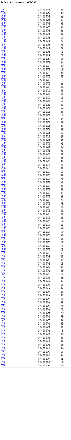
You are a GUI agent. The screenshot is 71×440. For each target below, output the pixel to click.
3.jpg (2, 310)
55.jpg (3, 356)
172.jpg (3, 147)
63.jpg (3, 372)
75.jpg (3, 393)
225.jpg (3, 246)
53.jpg (3, 353)
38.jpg (3, 325)
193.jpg (3, 186)
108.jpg (3, 28)
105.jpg (3, 23)
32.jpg (3, 315)
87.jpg (3, 415)
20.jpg (3, 199)
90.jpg (3, 422)
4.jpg (2, 328)
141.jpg (3, 90)
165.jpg (3, 134)
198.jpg (3, 194)
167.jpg (3, 137)
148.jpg (3, 102)
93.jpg (3, 427)
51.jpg (3, 350)
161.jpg (3, 127)
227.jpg (3, 249)
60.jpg (3, 367)
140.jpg (3, 89)
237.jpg (3, 268)
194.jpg (3, 187)
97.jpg (3, 434)
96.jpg (3, 432)
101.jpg (3, 17)
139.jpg (3, 85)
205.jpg (3, 209)
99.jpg (3, 437)
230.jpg (3, 256)
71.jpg (3, 387)
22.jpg (3, 236)
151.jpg (3, 109)
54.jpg (3, 355)
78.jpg (3, 398)
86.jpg (3, 413)
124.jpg (3, 58)
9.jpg (2, 420)
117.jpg (3, 45)
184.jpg (3, 169)
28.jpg (3, 306)
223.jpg (3, 243)
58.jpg (3, 362)
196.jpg (3, 191)
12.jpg (3, 50)
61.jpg (3, 368)
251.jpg (3, 295)
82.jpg (3, 407)
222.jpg (3, 241)
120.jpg (3, 52)
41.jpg (3, 331)
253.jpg (3, 298)
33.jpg (3, 316)
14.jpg (3, 87)
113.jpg (3, 38)
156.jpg (3, 117)
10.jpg (3, 13)
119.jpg (3, 48)
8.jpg (2, 402)
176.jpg (3, 154)
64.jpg (3, 373)
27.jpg (3, 305)
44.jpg (3, 336)
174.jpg (3, 151)
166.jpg (3, 135)
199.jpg (3, 196)
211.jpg (3, 221)
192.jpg (3, 184)
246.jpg (3, 284)
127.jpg (3, 63)
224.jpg (3, 244)
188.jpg (3, 176)
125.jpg (3, 60)
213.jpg (3, 224)
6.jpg (2, 365)
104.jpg (3, 22)
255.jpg (3, 301)
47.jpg (3, 341)
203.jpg (3, 206)
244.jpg (3, 281)
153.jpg (3, 112)
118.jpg (3, 47)
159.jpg (3, 122)
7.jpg (2, 383)
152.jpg (3, 110)
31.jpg (3, 313)
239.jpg (3, 271)
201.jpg (3, 202)
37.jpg (3, 323)
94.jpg (3, 428)
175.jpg (3, 152)
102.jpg (3, 18)
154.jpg (3, 114)
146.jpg (3, 99)
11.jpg (3, 32)
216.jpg (3, 229)
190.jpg (3, 181)
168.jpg (3, 139)
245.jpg (3, 283)
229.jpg (3, 253)
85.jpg (3, 412)
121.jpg (3, 53)
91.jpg (3, 423)
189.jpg (3, 177)
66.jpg (3, 377)
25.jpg (3, 291)
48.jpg (3, 343)
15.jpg (3, 105)
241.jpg (3, 276)
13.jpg (3, 68)
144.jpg (3, 95)
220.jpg (3, 238)
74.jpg (3, 392)
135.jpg (3, 79)
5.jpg (2, 346)
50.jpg (3, 348)
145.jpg (3, 97)
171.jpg (3, 146)
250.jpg (3, 293)
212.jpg (3, 223)
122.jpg (3, 55)
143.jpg (3, 94)
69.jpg (3, 382)
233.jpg (3, 261)
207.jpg (3, 212)
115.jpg (3, 42)
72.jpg (3, 388)
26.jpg (3, 303)
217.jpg (3, 231)
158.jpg (3, 120)
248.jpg (3, 288)
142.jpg (3, 92)
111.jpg (3, 35)
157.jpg (3, 119)
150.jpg (3, 107)
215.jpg (3, 228)
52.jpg (3, 351)
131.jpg (3, 72)
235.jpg (3, 264)
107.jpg (3, 27)
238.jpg (3, 269)
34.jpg (3, 318)
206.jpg (3, 211)
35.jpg (3, 320)
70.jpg (3, 385)
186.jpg (3, 172)
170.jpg (3, 144)
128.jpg (3, 65)
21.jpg (3, 218)
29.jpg (3, 308)
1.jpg (2, 12)
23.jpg (3, 254)
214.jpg (3, 226)
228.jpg (3, 251)
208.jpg (3, 214)
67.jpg (3, 378)
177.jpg (3, 156)
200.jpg (3, 201)
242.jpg (3, 278)
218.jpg (3, 233)
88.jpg (3, 417)
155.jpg (3, 115)
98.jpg (3, 435)
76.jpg (3, 395)
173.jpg (3, 149)
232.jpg (3, 259)
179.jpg (3, 159)
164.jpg (3, 132)
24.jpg (3, 273)
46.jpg (3, 340)
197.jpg (3, 192)
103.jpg (3, 20)
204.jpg (3, 207)
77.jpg (3, 397)
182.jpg (3, 166)
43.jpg (3, 335)
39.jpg (3, 326)
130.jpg (3, 70)
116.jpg (3, 43)
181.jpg (3, 164)
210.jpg (3, 219)
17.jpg (3, 142)
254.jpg (3, 300)
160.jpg (3, 125)
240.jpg (3, 274)
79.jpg (3, 400)
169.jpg (3, 140)
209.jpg (3, 216)
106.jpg (3, 25)
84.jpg (3, 410)
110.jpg (3, 33)
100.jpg (3, 15)
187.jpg (3, 174)
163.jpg (3, 130)
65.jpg (3, 375)
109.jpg (3, 30)
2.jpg (2, 197)
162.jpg (3, 129)
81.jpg (3, 405)
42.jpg (3, 333)
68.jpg (3, 380)
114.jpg (3, 40)
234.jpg (3, 263)
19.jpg (3, 179)
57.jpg (3, 360)
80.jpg (3, 403)
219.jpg (3, 234)
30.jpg (3, 311)
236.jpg (3, 266)
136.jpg (3, 80)
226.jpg (3, 248)
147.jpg (3, 100)
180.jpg (3, 162)
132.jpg (3, 74)
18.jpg (3, 161)
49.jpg (3, 345)
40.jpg (3, 330)
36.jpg (3, 321)
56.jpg (3, 358)
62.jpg (3, 370)
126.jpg (3, 62)
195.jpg (3, 189)
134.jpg (3, 77)
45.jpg (3, 338)
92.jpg (3, 425)
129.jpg (3, 67)
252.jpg (3, 296)
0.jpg (2, 10)
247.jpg (3, 286)
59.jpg (3, 363)
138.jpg (3, 84)
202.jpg (3, 204)
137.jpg (3, 82)
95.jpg (3, 430)
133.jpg (3, 75)
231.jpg (3, 258)
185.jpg (3, 171)
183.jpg (3, 167)
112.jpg (3, 37)
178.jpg (3, 157)
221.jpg (3, 239)
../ (2, 8)
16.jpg (3, 124)
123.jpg (3, 57)
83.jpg (3, 408)
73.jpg (3, 390)
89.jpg (3, 418)
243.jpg (3, 279)
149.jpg (3, 104)
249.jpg (3, 290)
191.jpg (3, 182)
